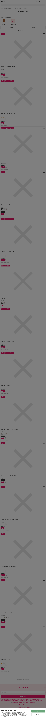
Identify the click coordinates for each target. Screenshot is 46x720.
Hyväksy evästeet (38, 711)
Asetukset (38, 714)
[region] (23, 714)
